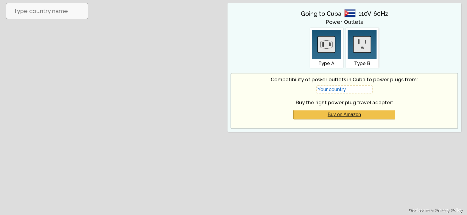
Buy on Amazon (344, 114)
